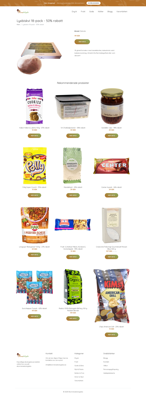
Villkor (105, 367)
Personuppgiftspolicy (111, 371)
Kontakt (106, 364)
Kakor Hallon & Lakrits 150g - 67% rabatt (34, 129)
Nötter (100, 12)
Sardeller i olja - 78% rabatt (111, 129)
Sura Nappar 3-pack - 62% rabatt (34, 310)
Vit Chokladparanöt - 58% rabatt (73, 129)
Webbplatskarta (109, 375)
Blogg (109, 12)
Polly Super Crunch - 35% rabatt (34, 189)
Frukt (83, 12)
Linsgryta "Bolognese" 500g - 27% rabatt (34, 249)
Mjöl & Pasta (79, 371)
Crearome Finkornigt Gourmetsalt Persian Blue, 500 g (111, 250)
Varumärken (121, 12)
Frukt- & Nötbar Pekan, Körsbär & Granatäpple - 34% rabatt (73, 250)
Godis (91, 12)
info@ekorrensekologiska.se (56, 366)
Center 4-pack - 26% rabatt (111, 189)
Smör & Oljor (79, 379)
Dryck (74, 12)
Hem (18, 26)
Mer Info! (82, 43)
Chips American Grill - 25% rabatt (111, 328)
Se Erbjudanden (93, 3)
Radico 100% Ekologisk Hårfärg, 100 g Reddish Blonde (73, 311)
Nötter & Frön (79, 375)
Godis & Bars (79, 367)
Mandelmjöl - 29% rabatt (73, 189)
